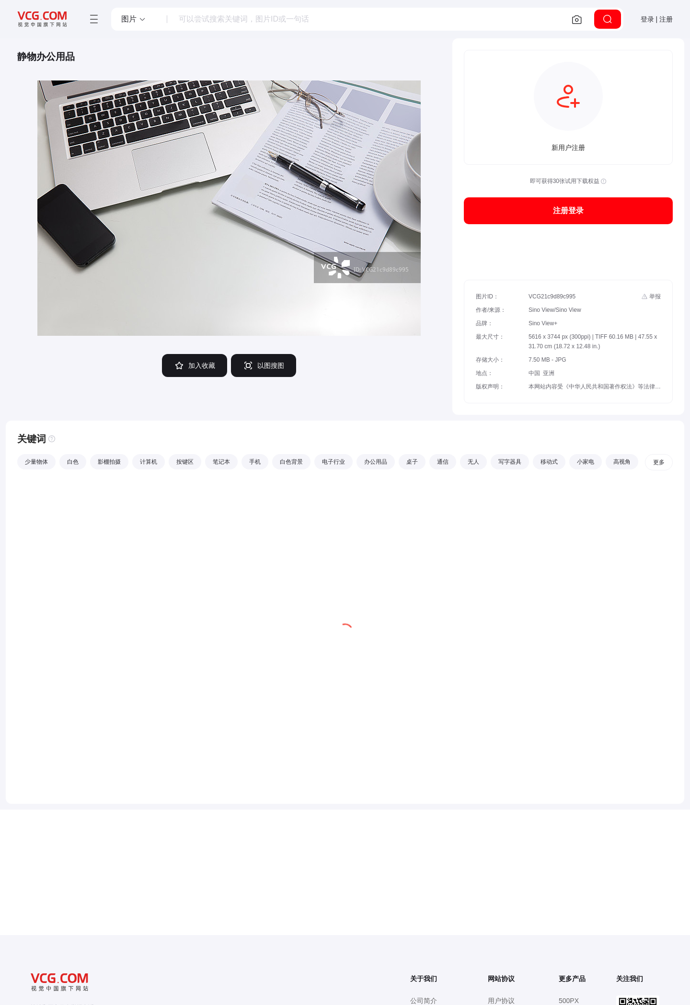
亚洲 (548, 373)
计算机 (148, 461)
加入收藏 (194, 365)
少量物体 (36, 461)
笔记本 (221, 461)
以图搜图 (263, 365)
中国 (534, 373)
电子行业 (333, 461)
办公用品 (375, 461)
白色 (73, 461)
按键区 (185, 461)
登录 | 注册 (657, 19)
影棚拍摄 (109, 461)
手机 (255, 461)
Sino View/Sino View (555, 310)
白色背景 (291, 461)
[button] (134, 19)
